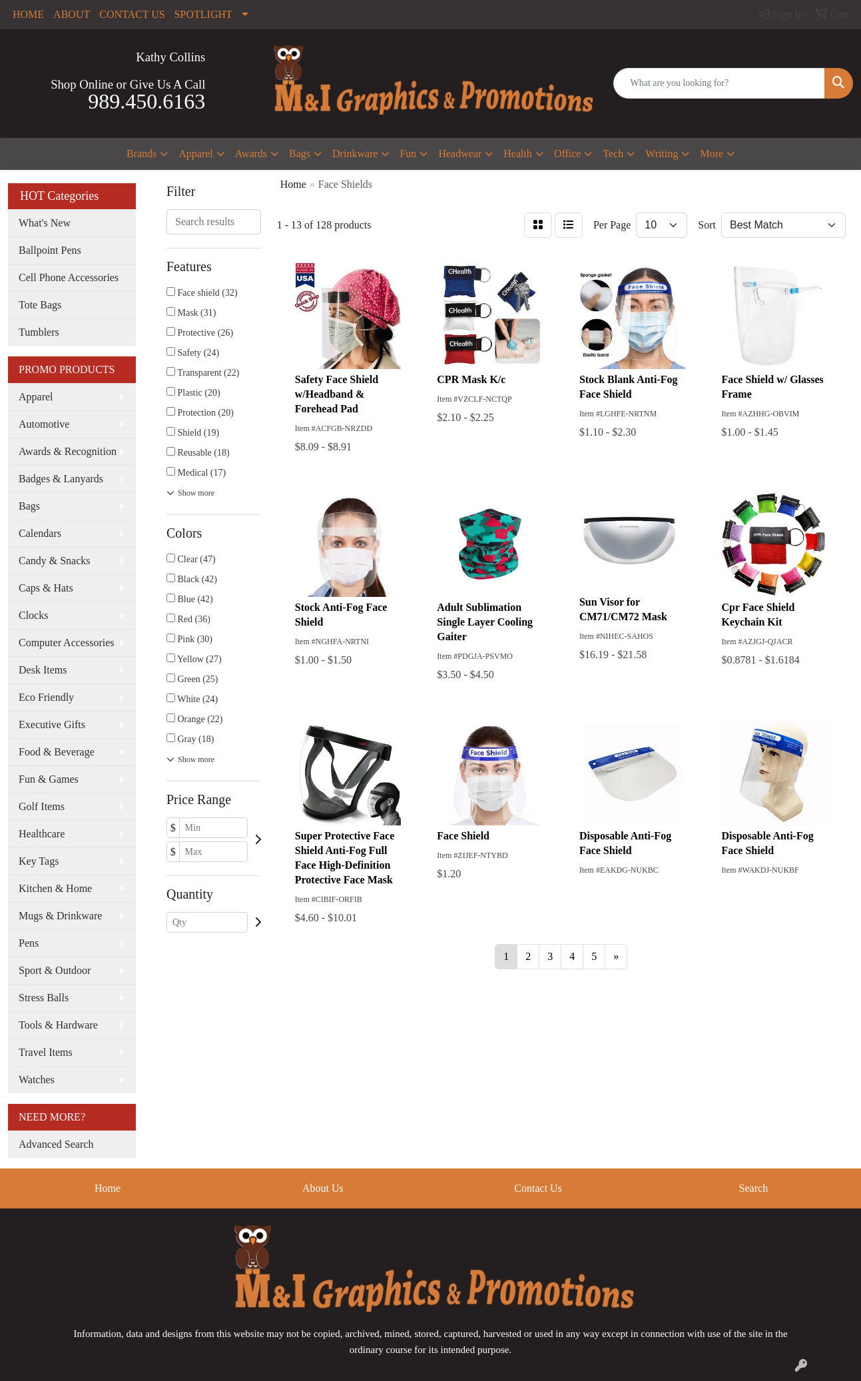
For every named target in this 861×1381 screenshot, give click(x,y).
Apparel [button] (195, 153)
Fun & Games (49, 779)
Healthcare (42, 833)
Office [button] (567, 153)
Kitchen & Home (55, 888)
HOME (28, 14)
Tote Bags (40, 304)
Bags (29, 506)
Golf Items (42, 806)
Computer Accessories (67, 642)
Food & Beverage (57, 751)
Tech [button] (613, 153)
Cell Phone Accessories (69, 277)
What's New (45, 223)
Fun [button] (408, 153)
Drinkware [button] (355, 153)
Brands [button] (141, 153)
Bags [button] (299, 153)
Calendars (40, 533)
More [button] (711, 153)
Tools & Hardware (58, 1025)
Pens (29, 943)
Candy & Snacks (55, 560)
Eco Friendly (46, 697)
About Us (323, 1188)
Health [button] (517, 153)
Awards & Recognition (68, 451)
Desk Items (43, 670)
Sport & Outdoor (55, 970)
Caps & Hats (46, 588)
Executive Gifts (52, 724)
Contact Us (538, 1188)
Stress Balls (44, 997)
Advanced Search (56, 1144)
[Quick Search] (719, 83)
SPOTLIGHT (203, 14)
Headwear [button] (459, 153)
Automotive (44, 424)
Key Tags (39, 861)
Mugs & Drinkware (60, 915)
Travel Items (46, 1052)
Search (753, 1188)
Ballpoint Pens (50, 250)
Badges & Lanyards (61, 478)
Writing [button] (661, 153)
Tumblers (39, 332)
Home (108, 1188)
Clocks (33, 615)
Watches (37, 1079)
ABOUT (71, 14)
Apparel (36, 396)
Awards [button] (251, 153)
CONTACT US (131, 14)
